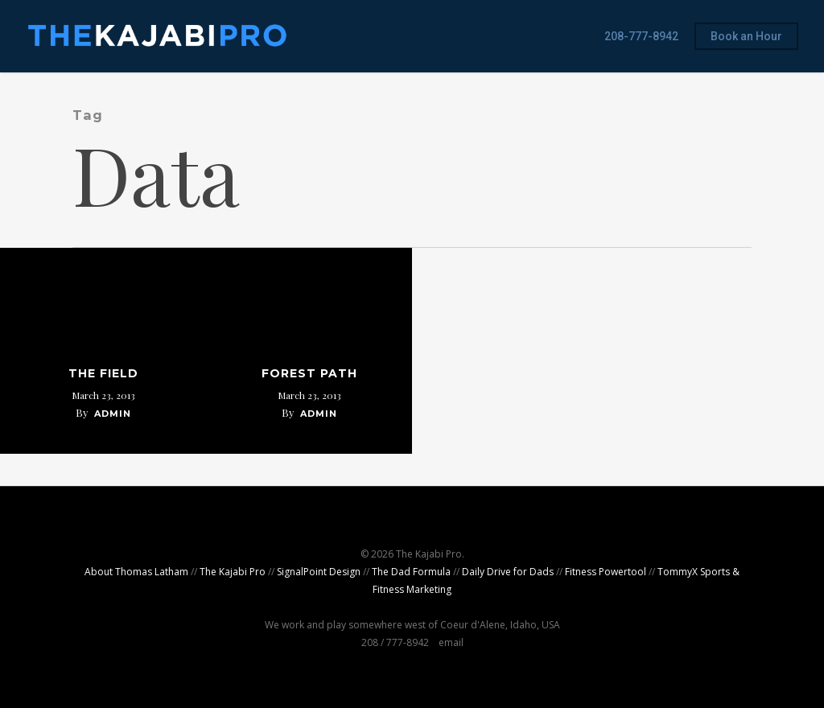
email (451, 642)
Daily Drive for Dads (508, 571)
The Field (103, 373)
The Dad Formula (411, 571)
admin (112, 413)
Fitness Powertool (605, 571)
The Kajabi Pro (233, 571)
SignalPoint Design (318, 571)
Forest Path (309, 373)
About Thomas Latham (136, 571)
